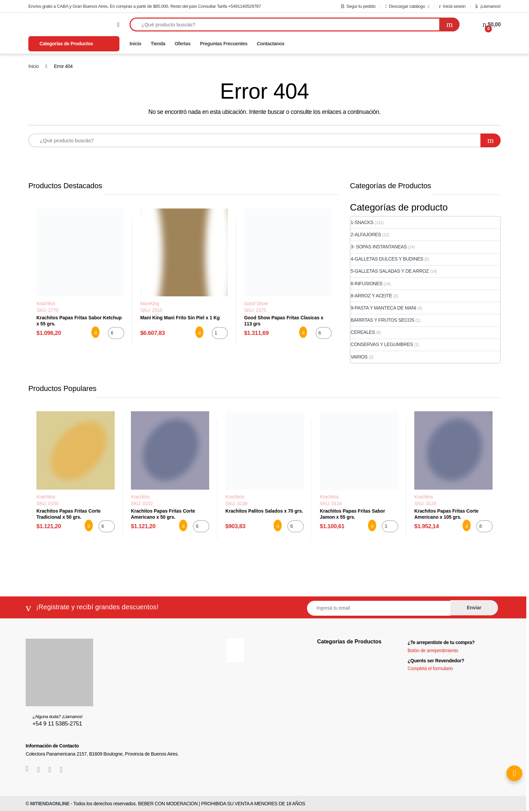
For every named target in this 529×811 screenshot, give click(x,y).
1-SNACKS (362, 222)
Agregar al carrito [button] (95, 332)
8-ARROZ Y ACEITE (371, 295)
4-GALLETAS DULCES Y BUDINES (387, 259)
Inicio (135, 43)
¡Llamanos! (488, 6)
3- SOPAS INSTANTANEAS (379, 246)
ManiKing (149, 303)
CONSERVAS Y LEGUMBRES (382, 344)
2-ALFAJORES (366, 234)
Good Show (256, 303)
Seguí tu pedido (358, 6)
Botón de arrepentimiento (433, 650)
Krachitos (45, 303)
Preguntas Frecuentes (224, 43)
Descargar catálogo (405, 6)
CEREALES (363, 332)
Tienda (158, 43)
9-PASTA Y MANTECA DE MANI (383, 308)
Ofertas (183, 43)
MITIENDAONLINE (49, 803)
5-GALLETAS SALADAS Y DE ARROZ (390, 271)
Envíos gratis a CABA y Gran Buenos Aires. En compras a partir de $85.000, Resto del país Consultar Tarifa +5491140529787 (144, 6)
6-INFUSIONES (366, 283)
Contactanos (270, 43)
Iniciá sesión (452, 6)
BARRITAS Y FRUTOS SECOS (382, 320)
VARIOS (359, 357)
